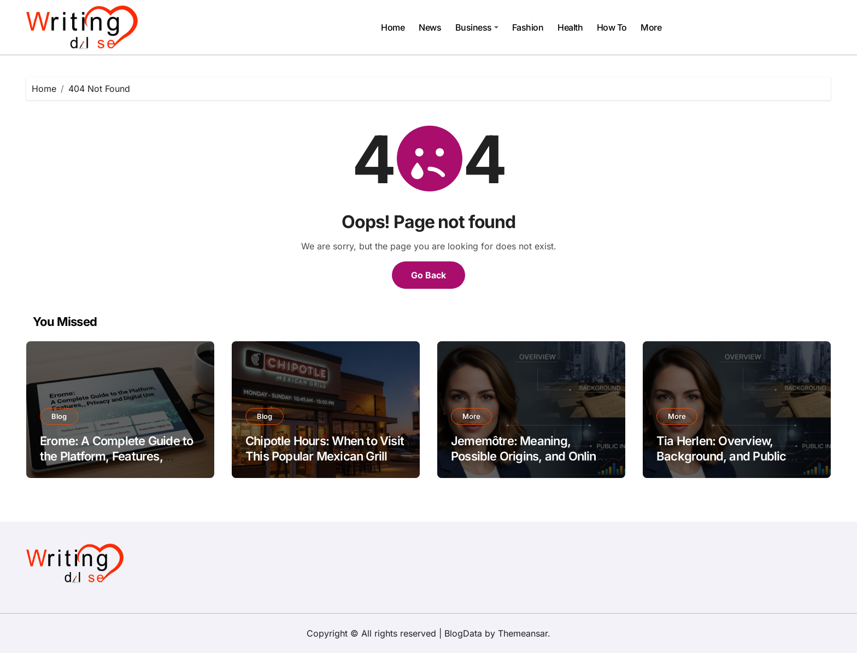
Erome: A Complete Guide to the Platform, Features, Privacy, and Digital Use (116, 456)
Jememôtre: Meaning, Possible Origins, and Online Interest (527, 456)
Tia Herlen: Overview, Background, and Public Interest (721, 456)
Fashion (528, 27)
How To (612, 27)
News (430, 27)
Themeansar (523, 633)
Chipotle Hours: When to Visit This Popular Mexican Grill (324, 449)
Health (570, 27)
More (651, 27)
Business (476, 27)
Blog (59, 416)
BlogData (463, 633)
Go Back (428, 275)
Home (392, 27)
